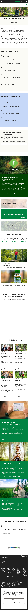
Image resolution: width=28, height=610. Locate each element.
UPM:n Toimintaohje (14, 585)
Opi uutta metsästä (8, 513)
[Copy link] (9, 548)
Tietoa (3, 561)
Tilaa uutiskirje (8, 574)
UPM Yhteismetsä (14, 571)
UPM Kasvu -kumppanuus (7, 560)
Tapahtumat (8, 570)
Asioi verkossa (4, 558)
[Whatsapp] (17, 548)
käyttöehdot (25, 576)
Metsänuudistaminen (3, 578)
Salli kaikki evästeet (14, 599)
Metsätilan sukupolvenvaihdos (3, 585)
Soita (4, 525)
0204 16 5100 (16, 522)
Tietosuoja (25, 573)
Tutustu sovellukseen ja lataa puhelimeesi (12, 476)
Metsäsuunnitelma (3, 583)
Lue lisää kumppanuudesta (9, 193)
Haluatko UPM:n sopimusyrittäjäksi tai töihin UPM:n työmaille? (9, 583)
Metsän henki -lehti (9, 572)
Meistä (3, 562)
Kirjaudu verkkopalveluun (3, 571)
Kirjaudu (17, 1)
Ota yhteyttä (4, 564)
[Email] (19, 548)
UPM (13, 576)
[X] (15, 548)
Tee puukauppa (5, 556)
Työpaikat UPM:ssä (14, 578)
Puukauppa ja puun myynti (3, 574)
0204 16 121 (19, 576)
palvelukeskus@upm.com (14, 530)
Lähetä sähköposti (6, 533)
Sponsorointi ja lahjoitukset (14, 581)
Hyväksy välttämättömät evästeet (14, 602)
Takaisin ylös (25, 556)
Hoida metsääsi (5, 557)
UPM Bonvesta (14, 574)
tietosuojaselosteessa (16, 597)
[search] (24, 1)
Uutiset (8, 568)
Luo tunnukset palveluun (9, 438)
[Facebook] (13, 548)
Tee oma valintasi (14, 605)
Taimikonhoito (3, 581)
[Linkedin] (11, 548)
